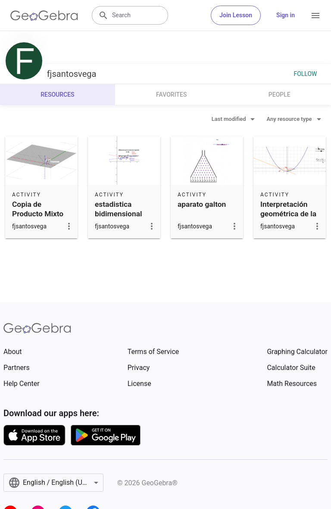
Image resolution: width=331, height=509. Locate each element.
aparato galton (202, 204)
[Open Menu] (315, 15)
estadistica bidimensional (118, 209)
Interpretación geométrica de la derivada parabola (288, 218)
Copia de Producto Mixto (37, 209)
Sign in (285, 15)
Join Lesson (235, 15)
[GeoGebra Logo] (44, 15)
